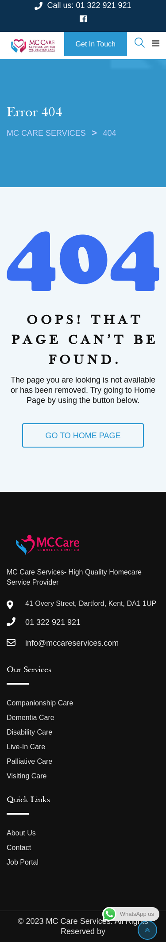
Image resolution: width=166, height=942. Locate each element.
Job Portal (23, 862)
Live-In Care (26, 747)
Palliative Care (29, 761)
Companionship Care (40, 703)
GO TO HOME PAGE (82, 435)
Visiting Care (26, 776)
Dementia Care (30, 717)
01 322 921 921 (103, 5)
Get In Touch (96, 44)
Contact (19, 847)
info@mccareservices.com (72, 643)
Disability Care (29, 732)
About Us (21, 833)
